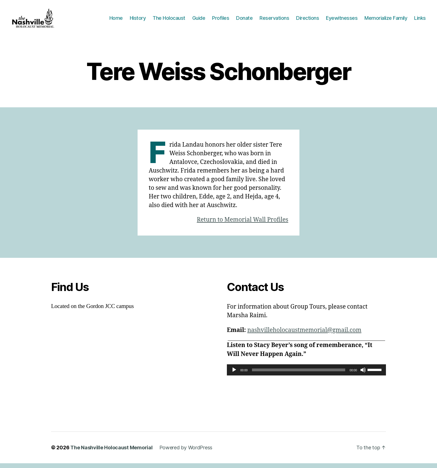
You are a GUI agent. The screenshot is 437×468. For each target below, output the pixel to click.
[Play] (234, 374)
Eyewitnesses (341, 20)
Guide (198, 20)
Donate (244, 20)
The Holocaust (169, 20)
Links (420, 20)
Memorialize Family (385, 20)
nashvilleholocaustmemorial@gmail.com (304, 335)
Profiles (220, 20)
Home (116, 20)
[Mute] (363, 374)
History (138, 20)
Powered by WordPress (186, 452)
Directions (307, 20)
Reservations (274, 20)
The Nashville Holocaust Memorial (111, 452)
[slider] (298, 374)
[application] (306, 374)
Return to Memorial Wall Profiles (242, 224)
